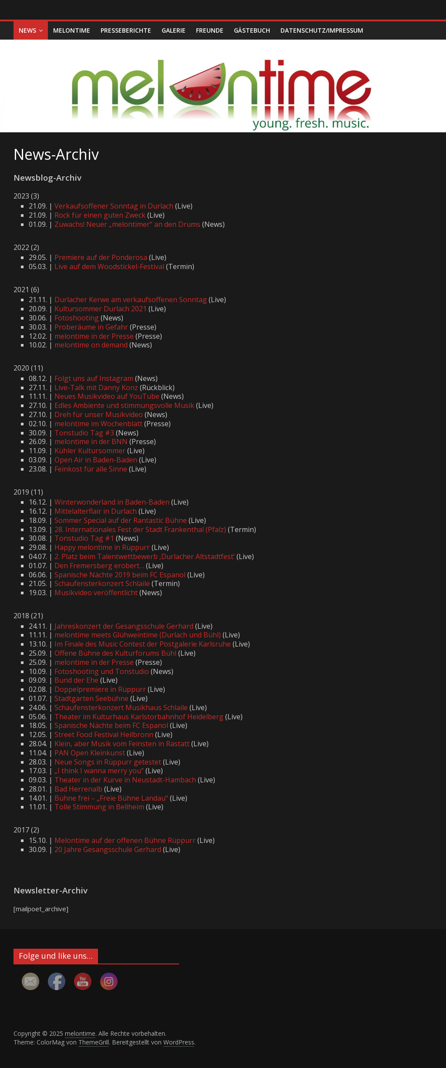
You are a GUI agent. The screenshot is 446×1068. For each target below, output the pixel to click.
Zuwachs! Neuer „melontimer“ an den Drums (127, 224)
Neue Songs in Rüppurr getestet (107, 762)
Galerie (174, 30)
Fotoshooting (76, 318)
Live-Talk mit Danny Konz (96, 387)
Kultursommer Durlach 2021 (100, 308)
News (27, 30)
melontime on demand (91, 345)
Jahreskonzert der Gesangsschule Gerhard (123, 626)
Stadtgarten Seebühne (91, 698)
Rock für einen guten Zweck (99, 215)
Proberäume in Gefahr (91, 327)
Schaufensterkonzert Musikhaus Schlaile (121, 707)
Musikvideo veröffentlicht (96, 592)
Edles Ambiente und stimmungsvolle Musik (124, 405)
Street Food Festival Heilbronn (103, 734)
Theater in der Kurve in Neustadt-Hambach (125, 780)
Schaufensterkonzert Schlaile (102, 583)
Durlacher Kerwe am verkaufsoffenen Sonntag (130, 299)
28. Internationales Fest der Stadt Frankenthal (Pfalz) (140, 529)
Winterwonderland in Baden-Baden (111, 502)
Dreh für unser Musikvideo (98, 414)
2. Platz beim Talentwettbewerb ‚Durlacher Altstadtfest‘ (144, 556)
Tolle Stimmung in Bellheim (99, 807)
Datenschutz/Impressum (321, 30)
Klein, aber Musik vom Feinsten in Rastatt (121, 743)
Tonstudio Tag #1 (84, 538)
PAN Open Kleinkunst (89, 753)
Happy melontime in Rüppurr (102, 547)
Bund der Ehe (76, 680)
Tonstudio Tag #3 (84, 433)
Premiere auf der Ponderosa (100, 257)
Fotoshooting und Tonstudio (101, 671)
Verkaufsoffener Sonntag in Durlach (113, 206)
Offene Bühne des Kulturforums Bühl (115, 653)
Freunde (209, 30)
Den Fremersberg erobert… (99, 565)
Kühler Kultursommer (89, 450)
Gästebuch (252, 30)
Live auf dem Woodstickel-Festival (109, 266)
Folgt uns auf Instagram (93, 378)
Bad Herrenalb (78, 789)
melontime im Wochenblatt (98, 423)
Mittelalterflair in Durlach (95, 511)
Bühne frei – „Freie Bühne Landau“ (111, 798)
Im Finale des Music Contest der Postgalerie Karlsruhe (142, 644)
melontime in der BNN (91, 441)
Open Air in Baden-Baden (95, 460)
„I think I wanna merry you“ (99, 770)
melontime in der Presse (94, 336)
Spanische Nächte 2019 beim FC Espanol (120, 574)
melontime (71, 30)
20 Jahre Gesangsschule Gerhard (107, 849)
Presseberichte (126, 30)
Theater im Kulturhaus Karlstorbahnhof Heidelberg (138, 716)
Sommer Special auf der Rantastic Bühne (120, 520)
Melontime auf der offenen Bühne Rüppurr (125, 840)
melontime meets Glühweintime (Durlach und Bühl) (137, 635)
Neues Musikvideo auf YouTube (106, 396)
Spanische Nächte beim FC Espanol (111, 725)
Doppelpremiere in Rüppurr (100, 689)
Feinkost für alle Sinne (90, 469)
